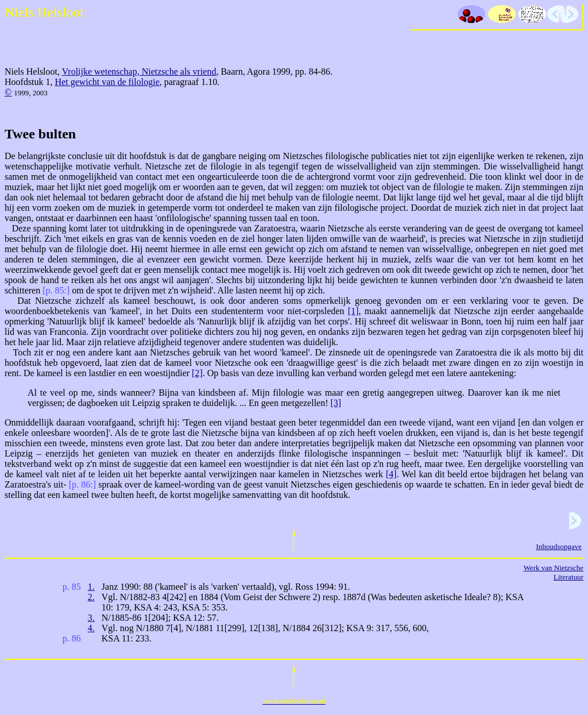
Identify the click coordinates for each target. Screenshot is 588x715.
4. (91, 628)
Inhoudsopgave (559, 546)
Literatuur (568, 577)
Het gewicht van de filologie (107, 82)
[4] (391, 474)
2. (91, 597)
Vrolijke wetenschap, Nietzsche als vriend (139, 71)
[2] (197, 373)
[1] (353, 311)
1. (91, 587)
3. (91, 618)
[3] (336, 403)
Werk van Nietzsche (553, 567)
